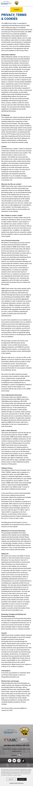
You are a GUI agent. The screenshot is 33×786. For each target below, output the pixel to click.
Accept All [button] (21, 779)
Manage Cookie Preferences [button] (16, 783)
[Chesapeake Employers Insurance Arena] (6, 3)
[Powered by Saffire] (19, 755)
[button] (24, 3)
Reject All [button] (11, 779)
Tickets (16, 9)
